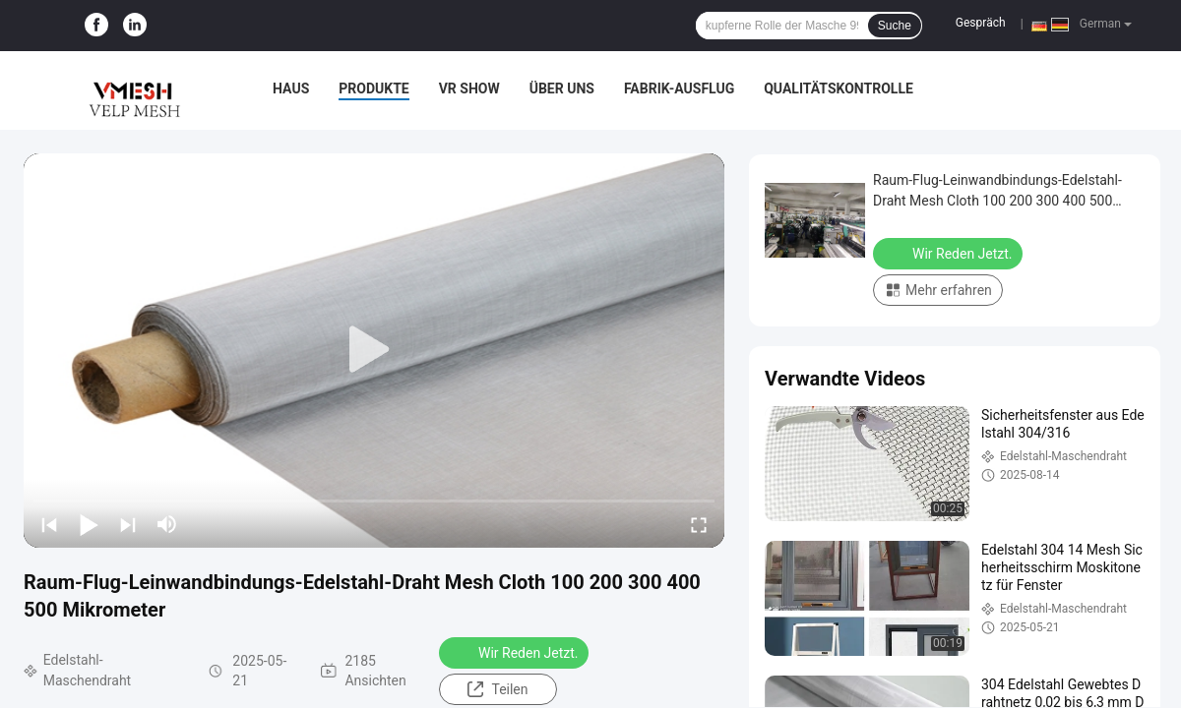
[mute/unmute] (167, 524)
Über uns (561, 88)
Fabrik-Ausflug (679, 88)
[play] (374, 350)
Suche (894, 25)
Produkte (373, 88)
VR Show (469, 88)
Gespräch (981, 23)
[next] (128, 524)
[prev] (49, 524)
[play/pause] (88, 524)
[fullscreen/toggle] (698, 524)
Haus (291, 88)
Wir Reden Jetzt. (516, 652)
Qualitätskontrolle (838, 88)
